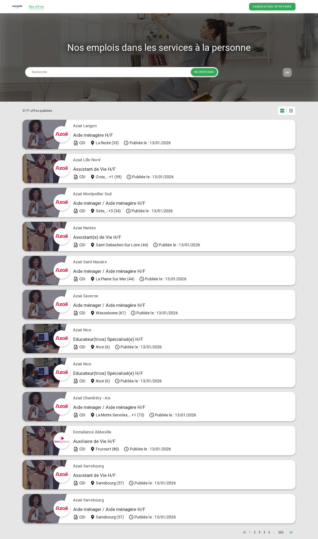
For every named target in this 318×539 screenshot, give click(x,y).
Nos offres (36, 6)
